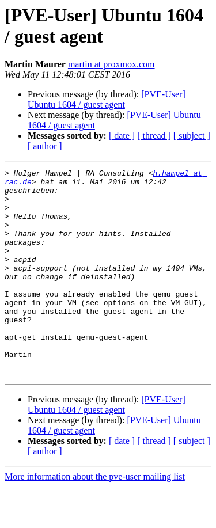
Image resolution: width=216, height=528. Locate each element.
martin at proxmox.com (111, 64)
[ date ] (122, 135)
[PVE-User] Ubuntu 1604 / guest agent (106, 99)
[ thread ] (154, 135)
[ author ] (45, 146)
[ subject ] (191, 135)
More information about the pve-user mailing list (95, 518)
